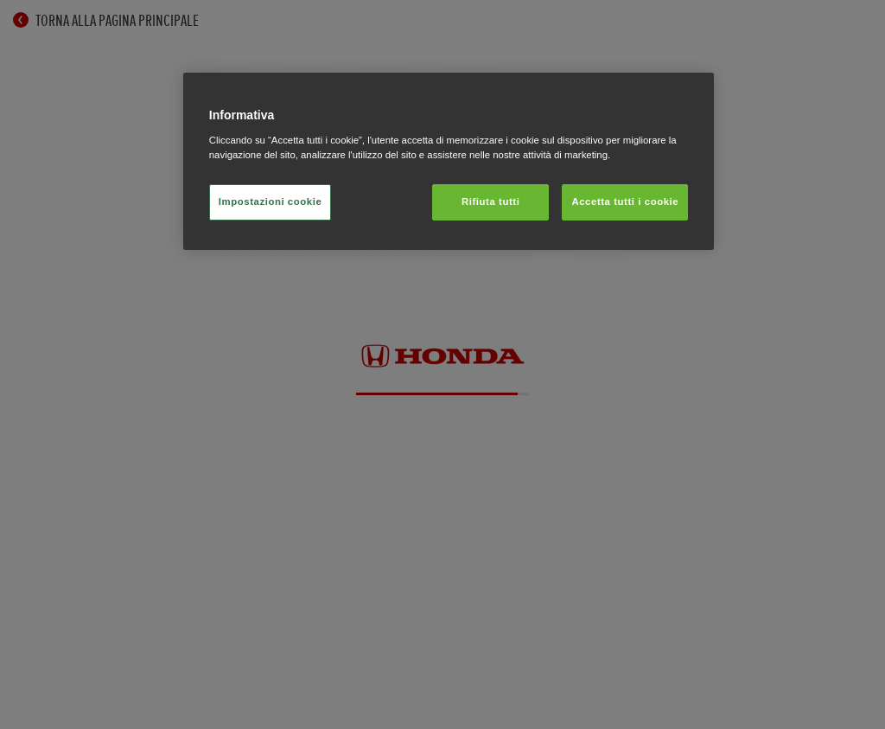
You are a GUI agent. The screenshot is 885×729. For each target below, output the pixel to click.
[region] (448, 161)
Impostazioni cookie (270, 201)
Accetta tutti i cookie (624, 201)
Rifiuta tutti (490, 201)
